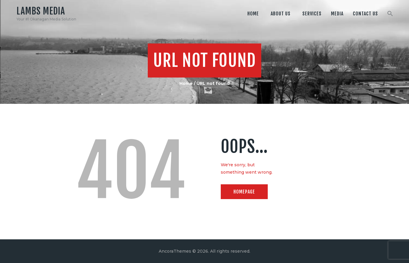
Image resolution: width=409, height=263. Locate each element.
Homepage (244, 192)
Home (186, 83)
